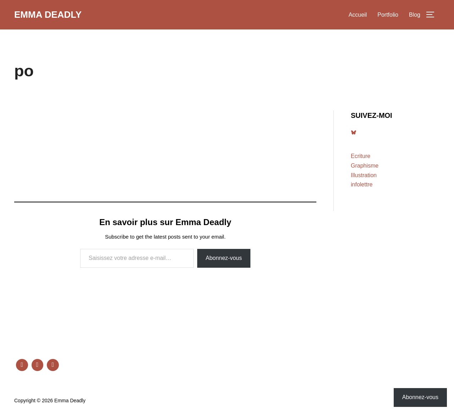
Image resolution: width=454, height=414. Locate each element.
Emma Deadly (48, 14)
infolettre (361, 184)
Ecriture (360, 156)
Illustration (364, 175)
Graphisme (364, 166)
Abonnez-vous (224, 258)
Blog (414, 15)
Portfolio (387, 15)
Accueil (358, 15)
